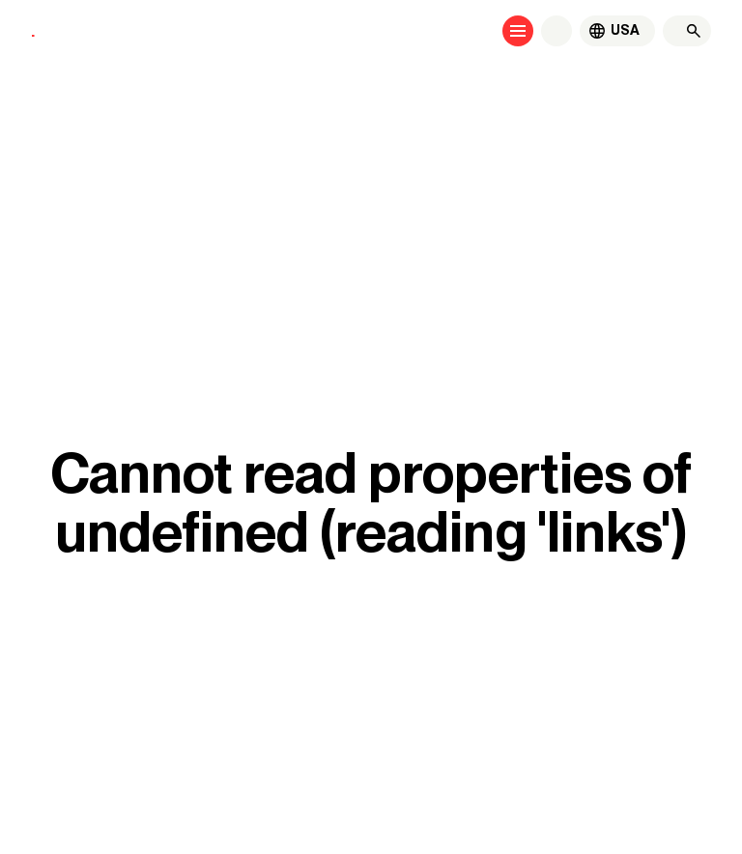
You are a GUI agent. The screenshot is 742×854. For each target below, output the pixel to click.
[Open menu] (517, 30)
